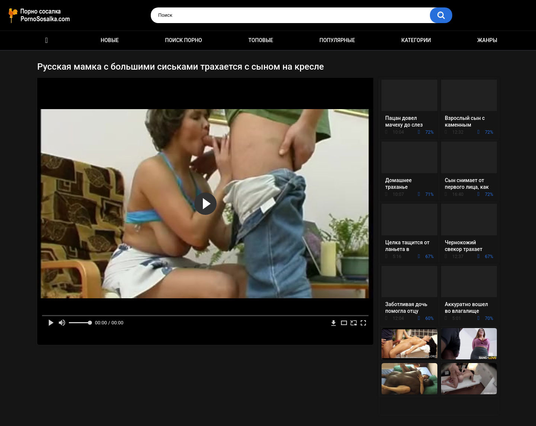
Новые (110, 40)
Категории (416, 40)
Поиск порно (183, 40)
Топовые (260, 40)
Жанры (487, 40)
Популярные (337, 40)
